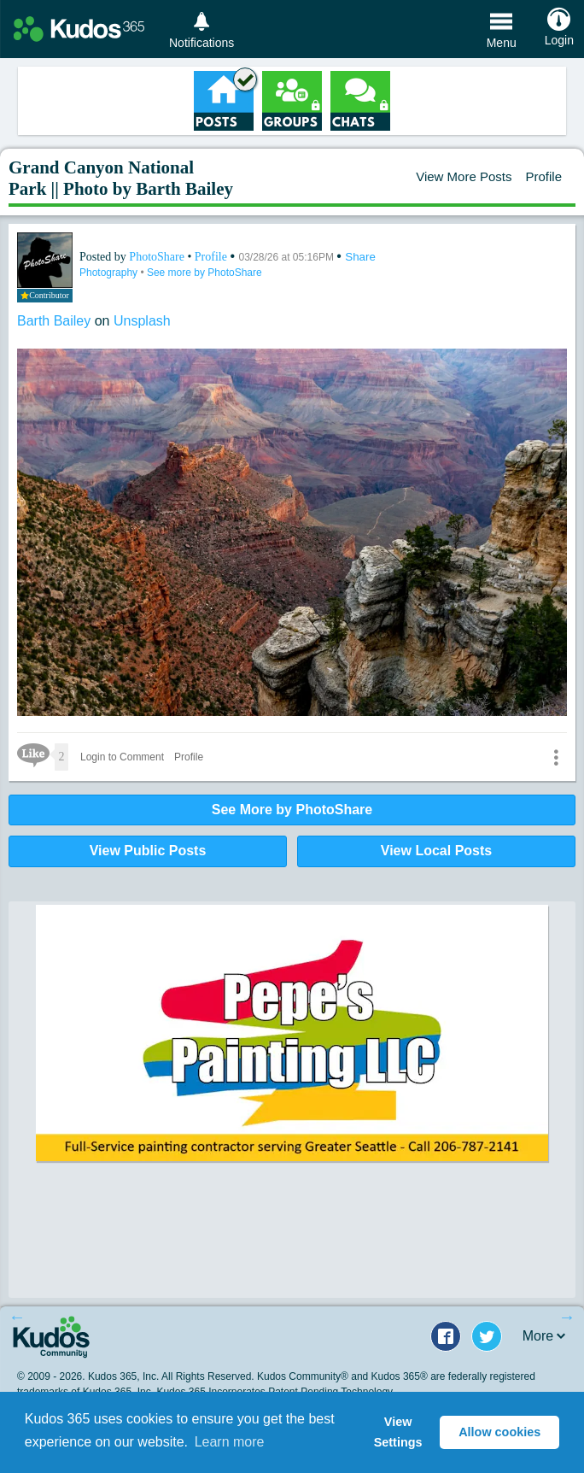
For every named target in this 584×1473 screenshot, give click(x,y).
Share (360, 256)
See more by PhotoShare (204, 273)
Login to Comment (122, 757)
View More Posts (463, 176)
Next (566, 1316)
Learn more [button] (230, 1442)
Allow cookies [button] (499, 1432)
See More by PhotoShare (292, 809)
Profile (543, 176)
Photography (109, 273)
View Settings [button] (398, 1432)
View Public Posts (148, 850)
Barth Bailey (56, 321)
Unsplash (142, 321)
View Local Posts (436, 850)
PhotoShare (158, 256)
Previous (17, 1316)
